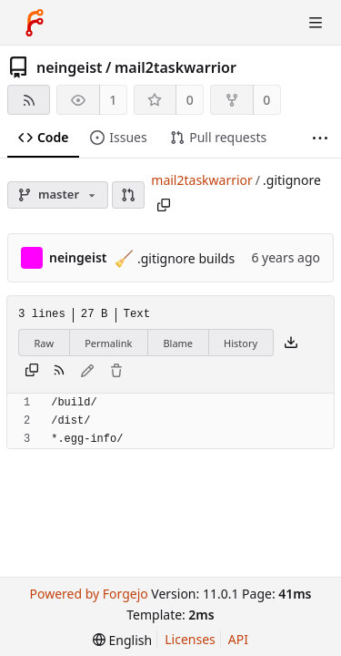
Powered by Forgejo (88, 593)
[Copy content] (31, 371)
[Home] (34, 22)
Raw (45, 343)
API (238, 639)
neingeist (69, 67)
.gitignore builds (184, 258)
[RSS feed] (28, 100)
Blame (178, 343)
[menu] (122, 640)
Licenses (190, 639)
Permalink (108, 343)
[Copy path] (163, 205)
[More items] (320, 138)
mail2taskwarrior (175, 67)
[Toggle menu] (315, 22)
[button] (128, 195)
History (240, 343)
